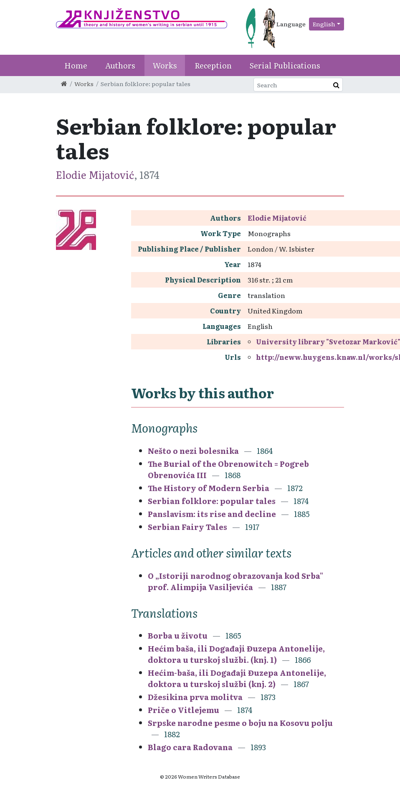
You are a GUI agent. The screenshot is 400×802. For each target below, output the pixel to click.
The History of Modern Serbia (209, 488)
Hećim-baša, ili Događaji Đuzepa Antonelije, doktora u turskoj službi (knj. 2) (237, 678)
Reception (213, 65)
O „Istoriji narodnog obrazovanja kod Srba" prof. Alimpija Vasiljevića (235, 581)
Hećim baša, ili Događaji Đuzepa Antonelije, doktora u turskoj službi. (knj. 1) (236, 654)
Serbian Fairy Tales (188, 526)
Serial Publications (285, 65)
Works (165, 65)
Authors (120, 65)
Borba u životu (178, 635)
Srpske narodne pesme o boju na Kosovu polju (240, 722)
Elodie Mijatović (95, 174)
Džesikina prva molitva (195, 697)
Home (75, 65)
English (324, 24)
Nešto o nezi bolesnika (193, 450)
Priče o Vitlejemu (183, 709)
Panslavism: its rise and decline (213, 513)
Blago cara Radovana (190, 747)
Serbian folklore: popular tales (212, 501)
